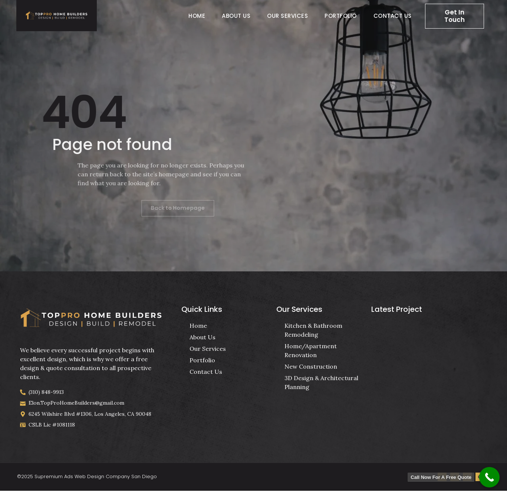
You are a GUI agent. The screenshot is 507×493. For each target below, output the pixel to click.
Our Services (287, 16)
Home (196, 16)
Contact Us (392, 16)
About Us (236, 16)
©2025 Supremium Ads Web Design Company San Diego (87, 478)
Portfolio (341, 16)
